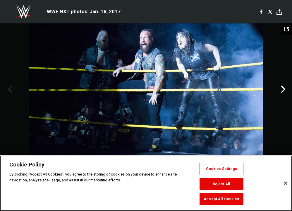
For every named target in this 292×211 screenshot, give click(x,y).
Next (282, 89)
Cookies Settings (221, 168)
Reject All (221, 184)
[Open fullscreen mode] (286, 29)
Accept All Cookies (221, 199)
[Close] (285, 183)
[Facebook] (261, 12)
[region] (146, 183)
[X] (270, 12)
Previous (9, 89)
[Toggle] (279, 12)
